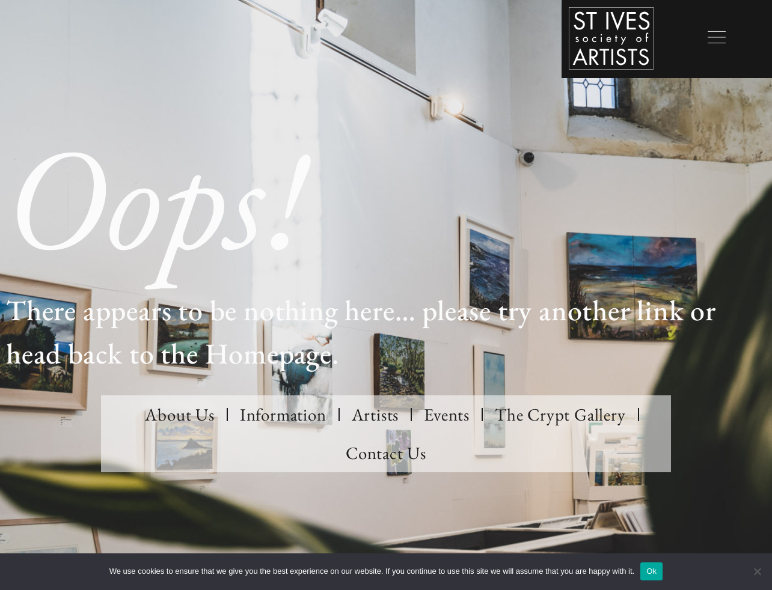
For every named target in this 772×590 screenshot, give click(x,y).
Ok (651, 571)
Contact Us (386, 453)
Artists (375, 414)
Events (447, 414)
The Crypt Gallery (560, 414)
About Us (179, 414)
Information (283, 414)
